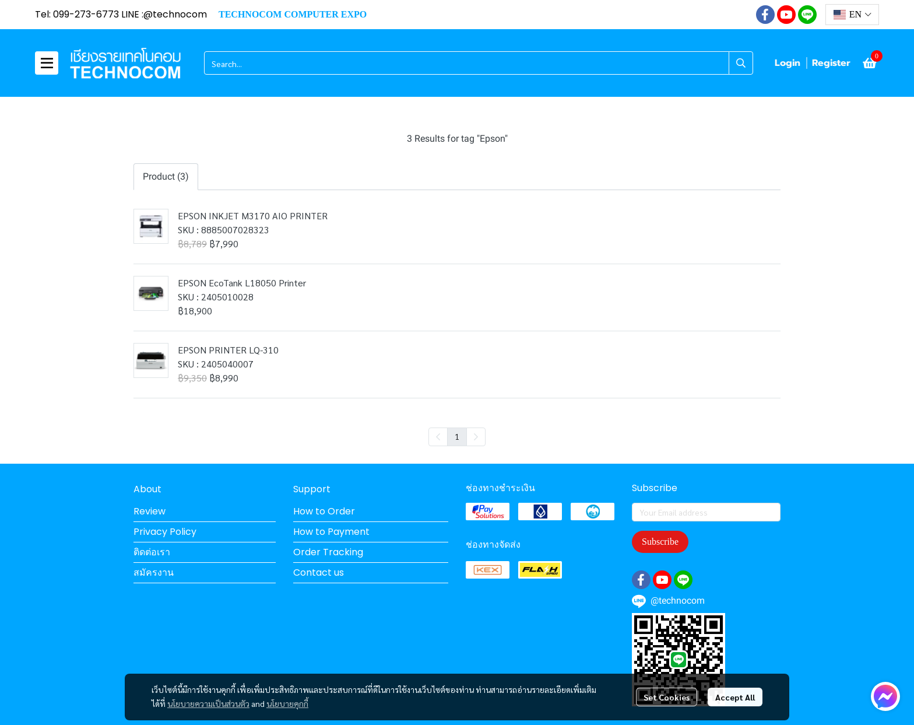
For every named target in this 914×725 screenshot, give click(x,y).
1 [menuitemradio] (457, 436)
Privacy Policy (164, 531)
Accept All (735, 697)
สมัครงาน (153, 572)
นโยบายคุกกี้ (287, 703)
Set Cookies (667, 697)
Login (787, 63)
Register (831, 63)
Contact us (318, 572)
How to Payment (331, 531)
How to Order (324, 511)
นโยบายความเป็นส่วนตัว (208, 703)
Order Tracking (328, 552)
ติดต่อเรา (151, 552)
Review (149, 511)
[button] (852, 14)
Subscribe (660, 542)
